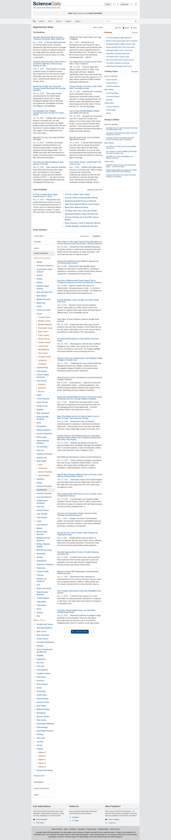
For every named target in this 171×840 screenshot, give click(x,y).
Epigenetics (41, 659)
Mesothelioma (43, 349)
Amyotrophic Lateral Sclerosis (44, 270)
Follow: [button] (107, 4)
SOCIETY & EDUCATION (41, 788)
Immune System (43, 702)
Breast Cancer (43, 339)
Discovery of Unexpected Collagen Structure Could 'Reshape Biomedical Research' (77, 514)
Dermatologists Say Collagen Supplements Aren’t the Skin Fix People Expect (48, 113)
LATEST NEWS (38, 236)
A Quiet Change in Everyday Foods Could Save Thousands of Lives (85, 87)
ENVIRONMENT (39, 782)
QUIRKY (36, 795)
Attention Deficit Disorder (43, 287)
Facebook (75, 817)
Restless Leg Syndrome (42, 580)
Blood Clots (41, 303)
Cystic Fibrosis (42, 402)
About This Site (57, 829)
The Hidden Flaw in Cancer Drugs (117, 57)
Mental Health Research (42, 533)
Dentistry (40, 646)
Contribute (72, 829)
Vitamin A (42, 756)
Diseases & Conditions (42, 258)
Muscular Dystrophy (44, 550)
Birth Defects (42, 296)
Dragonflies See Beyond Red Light (117, 53)
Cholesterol (42, 468)
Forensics (40, 681)
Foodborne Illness (43, 673)
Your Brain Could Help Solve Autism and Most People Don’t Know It (121, 133)
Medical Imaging (43, 709)
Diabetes (40, 409)
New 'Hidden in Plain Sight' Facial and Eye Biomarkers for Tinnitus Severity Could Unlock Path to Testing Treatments (79, 243)
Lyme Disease (42, 525)
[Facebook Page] (113, 4)
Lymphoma (42, 360)
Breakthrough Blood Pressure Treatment (80, 201)
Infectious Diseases (44, 493)
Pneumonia (41, 568)
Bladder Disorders (43, 299)
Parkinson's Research (45, 564)
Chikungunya (42, 371)
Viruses (39, 745)
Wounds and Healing (45, 770)
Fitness (108, 113)
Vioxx (40, 465)
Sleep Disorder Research (42, 593)
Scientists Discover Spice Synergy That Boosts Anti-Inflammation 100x (122, 128)
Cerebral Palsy (42, 367)
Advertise (81, 829)
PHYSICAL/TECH (39, 776)
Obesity (39, 557)
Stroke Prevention (45, 472)
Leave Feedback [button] (113, 819)
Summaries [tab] (84, 236)
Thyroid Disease (43, 598)
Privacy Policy (91, 829)
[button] (118, 27)
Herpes (39, 483)
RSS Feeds (40, 823)
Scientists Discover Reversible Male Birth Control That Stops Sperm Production (120, 138)
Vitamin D (42, 763)
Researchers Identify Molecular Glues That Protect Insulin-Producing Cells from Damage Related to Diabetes (79, 398)
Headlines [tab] (96, 236)
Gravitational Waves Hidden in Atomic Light (120, 44)
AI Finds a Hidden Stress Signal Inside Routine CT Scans (45, 195)
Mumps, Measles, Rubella (43, 545)
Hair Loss (40, 450)
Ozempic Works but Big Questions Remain (81, 198)
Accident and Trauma (45, 624)
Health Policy (42, 695)
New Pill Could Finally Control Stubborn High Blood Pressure (84, 138)
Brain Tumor (43, 332)
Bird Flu (41, 392)
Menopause (41, 713)
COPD (39, 306)
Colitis (39, 395)
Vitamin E (42, 752)
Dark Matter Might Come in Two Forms (119, 50)
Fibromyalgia (42, 437)
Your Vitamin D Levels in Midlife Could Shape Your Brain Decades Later (121, 152)
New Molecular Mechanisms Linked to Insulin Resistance (79, 457)
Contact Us (112, 823)
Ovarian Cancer (44, 342)
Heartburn (40, 479)
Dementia (109, 100)
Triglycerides (41, 602)
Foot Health (41, 677)
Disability (40, 655)
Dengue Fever (42, 406)
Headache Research (44, 454)
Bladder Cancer (44, 321)
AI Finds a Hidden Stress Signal (77, 194)
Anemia (39, 275)
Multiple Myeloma (45, 324)
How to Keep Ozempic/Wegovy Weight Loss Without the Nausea (84, 112)
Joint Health (41, 706)
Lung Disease (42, 517)
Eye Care (40, 663)
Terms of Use (114, 829)
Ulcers (39, 609)
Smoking (40, 734)
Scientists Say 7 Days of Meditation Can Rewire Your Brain (119, 157)
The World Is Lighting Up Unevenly (118, 63)
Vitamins (40, 749)
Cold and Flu (41, 381)
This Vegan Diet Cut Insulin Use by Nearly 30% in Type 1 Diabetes (85, 63)
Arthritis (39, 279)
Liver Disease (42, 514)
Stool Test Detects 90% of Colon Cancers (120, 60)
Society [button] (68, 21)
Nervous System (43, 716)
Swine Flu (42, 388)
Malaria (39, 528)
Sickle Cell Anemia (44, 588)
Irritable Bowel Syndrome (42, 502)
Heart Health (41, 461)
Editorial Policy (103, 829)
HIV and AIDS (42, 447)
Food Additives (42, 670)
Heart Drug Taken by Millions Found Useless (82, 204)
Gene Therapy (42, 684)
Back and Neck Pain (44, 292)
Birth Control (41, 631)
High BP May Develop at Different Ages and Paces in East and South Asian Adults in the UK (79, 475)
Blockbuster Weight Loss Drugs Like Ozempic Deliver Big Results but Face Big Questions (49, 88)
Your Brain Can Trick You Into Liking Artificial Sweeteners (121, 147)
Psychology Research (45, 731)
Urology (40, 612)
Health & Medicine (41, 253)
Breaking (108, 32)
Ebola (39, 423)
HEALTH (36, 248)
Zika (38, 616)
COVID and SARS (44, 310)
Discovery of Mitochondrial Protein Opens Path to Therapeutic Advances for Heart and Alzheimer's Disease (79, 281)
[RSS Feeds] (131, 4)
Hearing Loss (42, 458)
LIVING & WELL (109, 103)
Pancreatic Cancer (45, 328)
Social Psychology (112, 93)
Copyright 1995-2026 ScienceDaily (47, 832)
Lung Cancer (43, 346)
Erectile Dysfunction (44, 433)
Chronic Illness (42, 639)
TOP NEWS (37, 242)
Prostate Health (43, 571)
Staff (65, 829)
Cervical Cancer (44, 317)
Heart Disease (43, 475)
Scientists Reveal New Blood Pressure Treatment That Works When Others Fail (48, 38)
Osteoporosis (42, 561)
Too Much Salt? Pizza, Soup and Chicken (81, 211)
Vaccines (40, 742)
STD (38, 585)
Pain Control (41, 720)
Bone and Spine (43, 635)
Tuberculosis (41, 605)
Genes (39, 688)
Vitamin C (42, 759)
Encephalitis (41, 426)
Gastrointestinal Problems (43, 442)
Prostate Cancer (44, 357)
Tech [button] (50, 21)
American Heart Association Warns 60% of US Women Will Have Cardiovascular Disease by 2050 (49, 64)
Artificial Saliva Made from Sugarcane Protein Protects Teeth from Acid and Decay (121, 171)
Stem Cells (41, 738)
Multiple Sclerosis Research (43, 539)
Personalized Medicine (45, 724)
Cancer (39, 314)
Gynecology (41, 691)
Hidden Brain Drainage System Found (119, 66)
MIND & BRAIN (109, 89)
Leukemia (42, 364)
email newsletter (95, 13)
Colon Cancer (43, 335)
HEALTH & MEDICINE (111, 76)
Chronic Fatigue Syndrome (43, 376)
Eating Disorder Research (43, 418)
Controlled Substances (45, 642)
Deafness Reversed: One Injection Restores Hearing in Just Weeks (121, 175)
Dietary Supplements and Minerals (45, 650)
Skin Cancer (43, 353)
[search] (136, 21)
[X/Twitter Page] (118, 4)
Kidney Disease (43, 510)
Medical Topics (39, 620)
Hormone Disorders (44, 486)
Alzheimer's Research (45, 266)
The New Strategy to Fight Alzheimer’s (119, 38)
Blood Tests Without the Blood (76, 207)
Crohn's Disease (43, 399)
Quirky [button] (78, 21)
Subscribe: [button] (124, 4)
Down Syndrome (43, 413)
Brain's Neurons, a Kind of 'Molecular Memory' (83, 223)
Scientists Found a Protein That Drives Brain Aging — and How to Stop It (121, 165)
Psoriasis (40, 575)
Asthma (39, 282)
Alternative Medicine (44, 628)
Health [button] (42, 21)
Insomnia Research (44, 497)
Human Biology (42, 699)
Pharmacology (42, 727)
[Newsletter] (136, 4)
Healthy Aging (110, 110)
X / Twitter (75, 820)
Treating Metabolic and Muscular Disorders (81, 226)
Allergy (39, 262)
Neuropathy (41, 554)
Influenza (41, 384)
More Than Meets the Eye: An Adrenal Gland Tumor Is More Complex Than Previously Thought (78, 417)
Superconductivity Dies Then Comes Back (120, 47)
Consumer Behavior (113, 96)
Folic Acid (40, 666)
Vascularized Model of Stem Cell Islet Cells (81, 214)
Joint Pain (40, 507)
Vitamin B (42, 767)
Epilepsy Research (44, 430)
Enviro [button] (59, 21)
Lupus (39, 521)
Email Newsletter (41, 819)
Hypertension (42, 490)
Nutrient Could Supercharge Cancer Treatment (122, 41)
